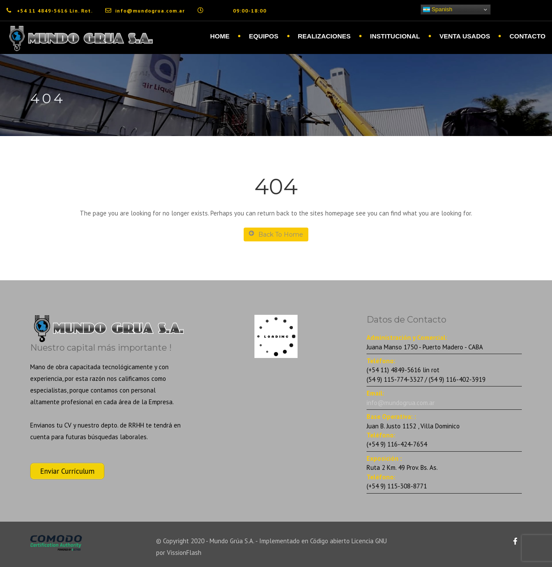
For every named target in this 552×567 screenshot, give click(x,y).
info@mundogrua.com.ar (401, 403)
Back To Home (276, 234)
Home (219, 36)
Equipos (263, 36)
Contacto (527, 36)
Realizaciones (324, 36)
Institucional (395, 36)
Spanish (437, 9)
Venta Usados (464, 36)
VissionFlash (184, 552)
